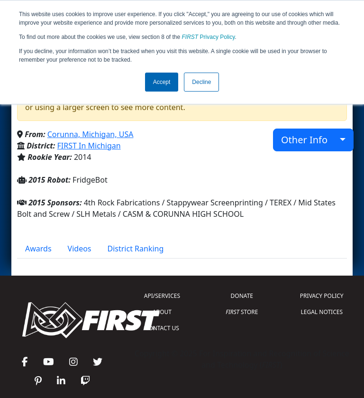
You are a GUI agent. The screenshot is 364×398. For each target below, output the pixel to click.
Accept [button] (162, 82)
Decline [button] (201, 82)
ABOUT (162, 312)
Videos (79, 248)
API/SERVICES (162, 296)
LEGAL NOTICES (322, 312)
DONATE (242, 296)
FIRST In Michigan (89, 145)
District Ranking (136, 248)
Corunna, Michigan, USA (90, 134)
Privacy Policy (208, 37)
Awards (38, 248)
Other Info (309, 139)
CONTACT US (162, 328)
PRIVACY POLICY (322, 296)
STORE (242, 312)
